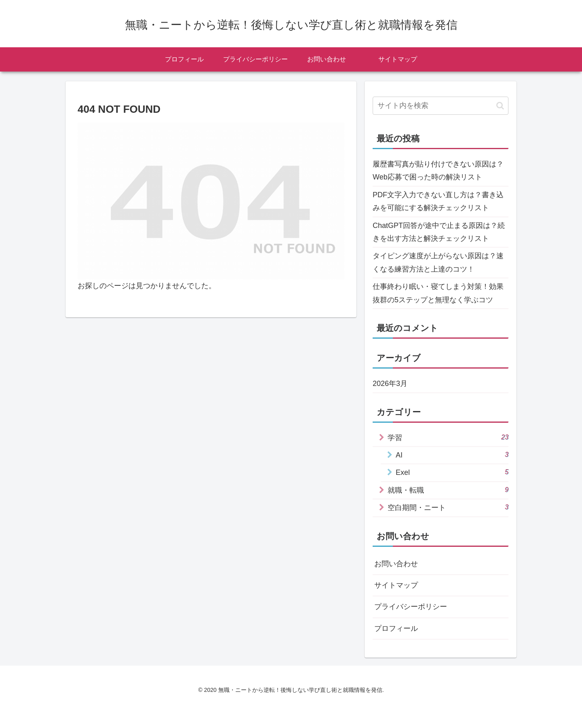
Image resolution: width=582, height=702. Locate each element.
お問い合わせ (396, 564)
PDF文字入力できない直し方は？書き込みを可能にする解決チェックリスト (438, 201)
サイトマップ (396, 585)
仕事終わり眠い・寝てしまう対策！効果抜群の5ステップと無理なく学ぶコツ (438, 293)
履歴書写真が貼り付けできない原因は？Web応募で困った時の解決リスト (438, 170)
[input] (440, 106)
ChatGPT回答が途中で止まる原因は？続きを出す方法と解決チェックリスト (439, 231)
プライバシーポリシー (410, 607)
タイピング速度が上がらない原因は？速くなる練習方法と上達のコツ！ (438, 262)
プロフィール (396, 628)
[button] (500, 105)
